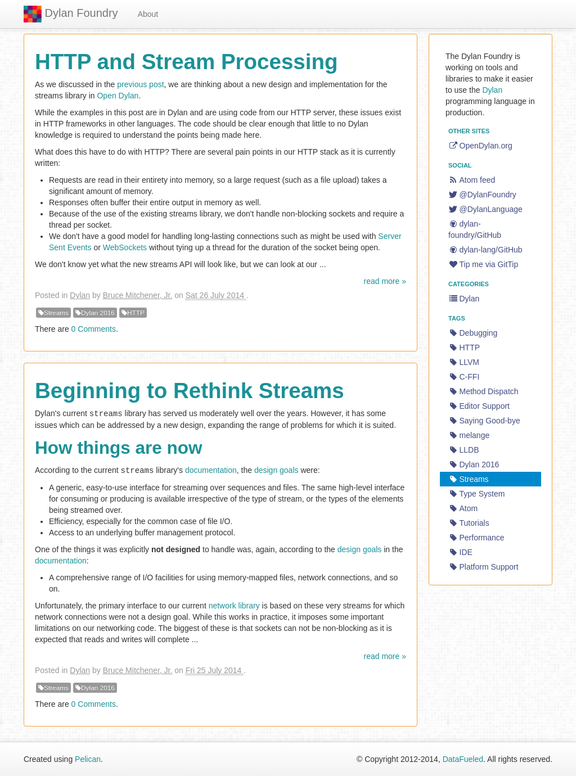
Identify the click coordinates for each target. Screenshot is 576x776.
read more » (385, 281)
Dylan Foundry (71, 14)
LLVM (463, 362)
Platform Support (483, 566)
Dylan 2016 (95, 313)
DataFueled (463, 759)
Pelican (88, 759)
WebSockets (125, 247)
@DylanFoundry (482, 194)
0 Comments (93, 328)
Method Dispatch (483, 391)
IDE (460, 552)
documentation (211, 469)
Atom (463, 508)
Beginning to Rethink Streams (189, 390)
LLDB (463, 449)
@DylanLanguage (485, 209)
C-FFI (463, 376)
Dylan (80, 295)
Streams (53, 313)
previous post (140, 84)
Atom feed (471, 179)
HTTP (133, 313)
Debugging (472, 332)
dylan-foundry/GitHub (474, 229)
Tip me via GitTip (483, 264)
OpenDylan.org (480, 145)
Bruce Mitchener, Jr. (138, 295)
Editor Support (479, 405)
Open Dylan (117, 95)
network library (234, 604)
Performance (476, 537)
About (148, 14)
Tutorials (468, 522)
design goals (276, 469)
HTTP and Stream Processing (186, 61)
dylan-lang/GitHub (485, 249)
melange (468, 435)
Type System (476, 493)
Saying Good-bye (484, 420)
